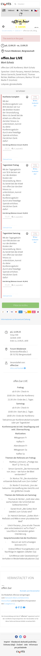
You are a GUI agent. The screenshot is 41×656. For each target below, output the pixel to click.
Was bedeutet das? (35, 103)
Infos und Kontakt (18, 368)
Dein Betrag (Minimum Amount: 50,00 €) (13, 213)
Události (18, 30)
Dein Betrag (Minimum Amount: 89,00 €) (13, 145)
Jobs (26, 644)
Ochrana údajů (9, 644)
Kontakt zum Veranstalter (30, 591)
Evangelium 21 (9, 603)
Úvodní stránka (7, 30)
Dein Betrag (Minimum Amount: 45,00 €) (13, 281)
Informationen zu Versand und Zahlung (15, 319)
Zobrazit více (7, 159)
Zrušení (20, 644)
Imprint (7, 641)
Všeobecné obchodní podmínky (23, 641)
